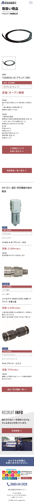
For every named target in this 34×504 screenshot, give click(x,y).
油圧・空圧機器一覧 (16, 389)
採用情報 (17, 430)
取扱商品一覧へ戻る (17, 170)
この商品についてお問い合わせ (17, 149)
